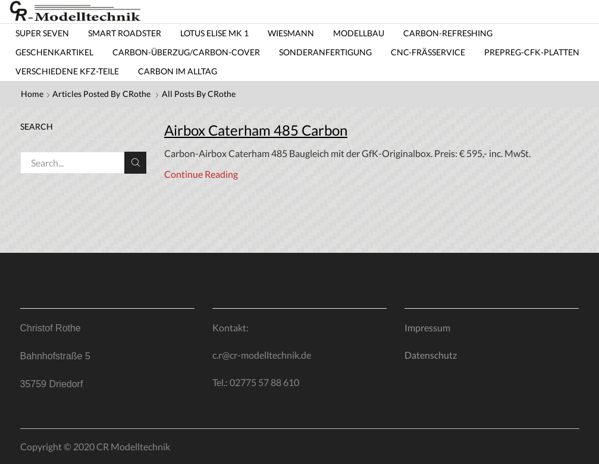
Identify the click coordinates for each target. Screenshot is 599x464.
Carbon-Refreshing (448, 33)
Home (32, 94)
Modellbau (358, 33)
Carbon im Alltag (177, 71)
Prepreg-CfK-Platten (531, 52)
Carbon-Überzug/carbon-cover (186, 52)
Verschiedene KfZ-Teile (67, 71)
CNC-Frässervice (428, 52)
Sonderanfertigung (325, 52)
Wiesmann (291, 33)
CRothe (136, 94)
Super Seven (42, 33)
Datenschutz (430, 354)
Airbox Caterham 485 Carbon (255, 130)
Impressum (427, 327)
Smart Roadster (124, 33)
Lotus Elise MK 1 (214, 33)
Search (135, 162)
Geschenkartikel (54, 52)
